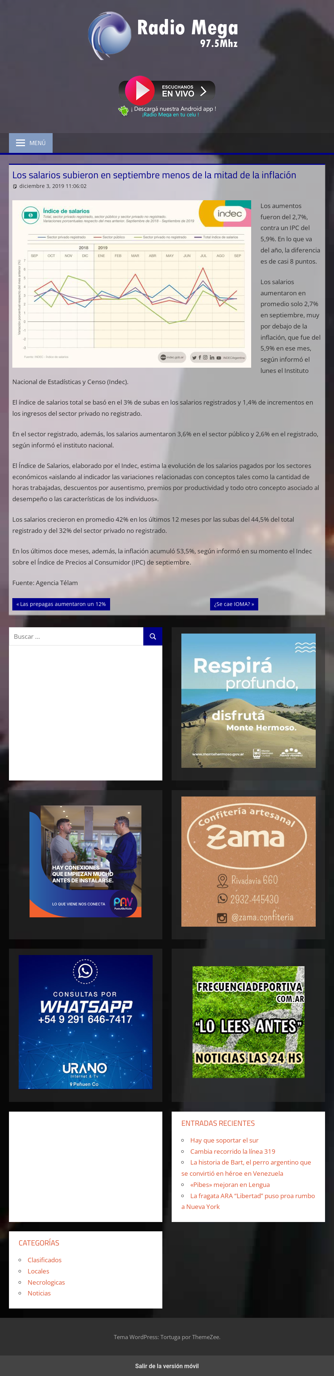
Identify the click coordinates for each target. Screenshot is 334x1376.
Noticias (39, 1293)
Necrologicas (46, 1282)
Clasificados (45, 1260)
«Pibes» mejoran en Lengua (230, 1184)
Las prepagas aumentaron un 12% (63, 603)
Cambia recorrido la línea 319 (232, 1151)
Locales (38, 1271)
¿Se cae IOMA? (236, 603)
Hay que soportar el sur (224, 1140)
